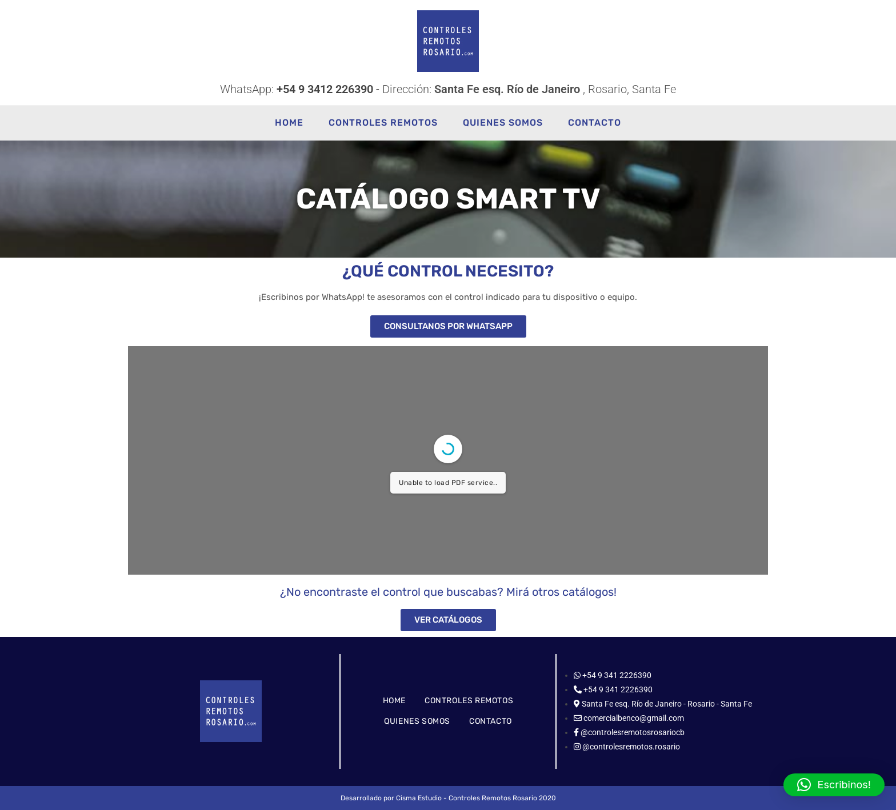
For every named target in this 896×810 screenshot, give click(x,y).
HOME (394, 700)
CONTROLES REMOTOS (469, 700)
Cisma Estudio (419, 798)
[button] (834, 784)
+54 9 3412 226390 (325, 89)
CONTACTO (490, 721)
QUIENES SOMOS (417, 721)
